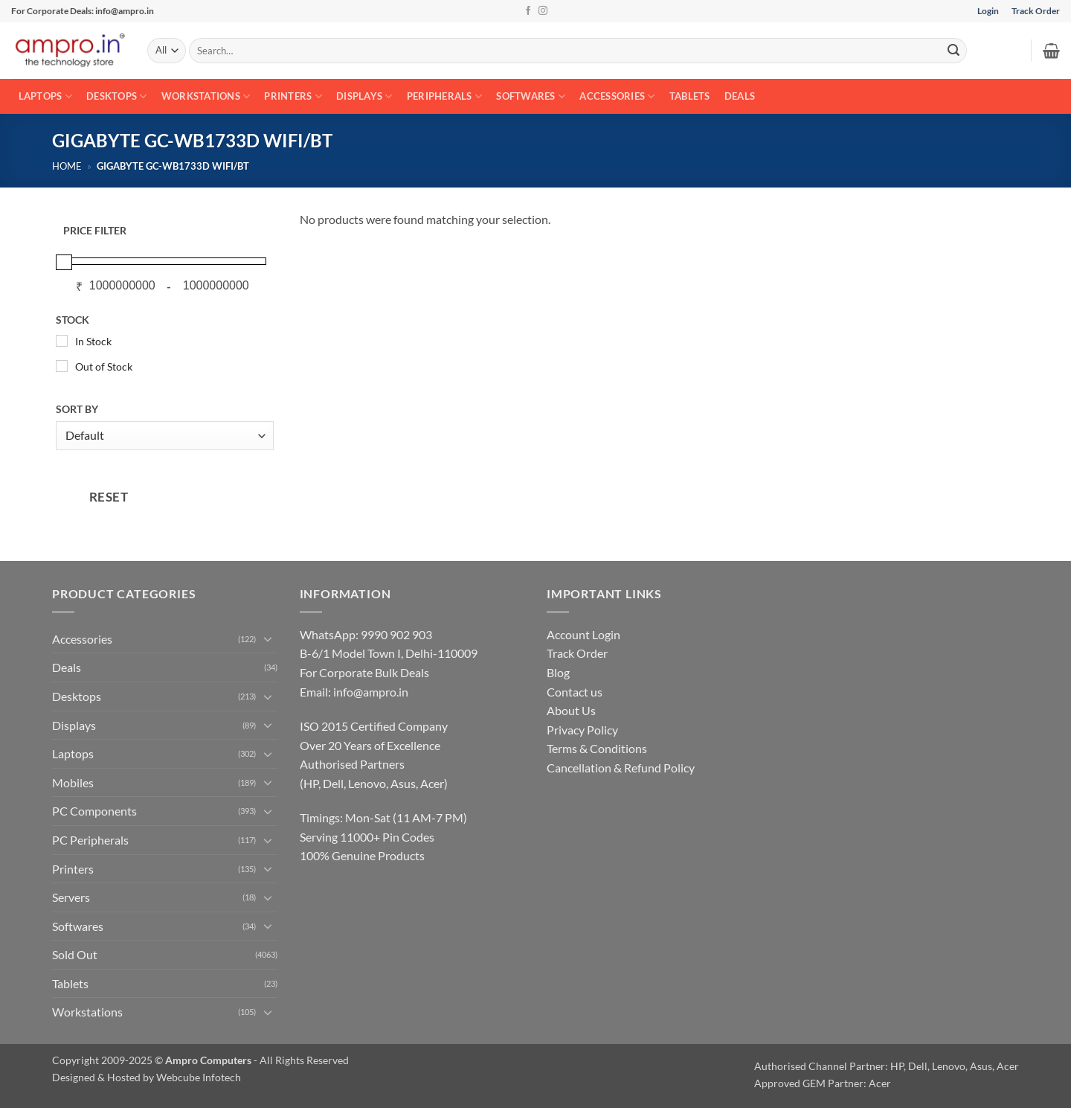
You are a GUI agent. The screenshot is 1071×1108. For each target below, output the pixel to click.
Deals (739, 96)
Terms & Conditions (597, 748)
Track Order (1036, 10)
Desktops (116, 96)
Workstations (206, 96)
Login (988, 10)
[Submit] (953, 50)
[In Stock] (62, 341)
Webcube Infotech (198, 1077)
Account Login (583, 634)
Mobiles (73, 782)
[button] (1051, 50)
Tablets (689, 96)
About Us (571, 710)
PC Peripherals (90, 840)
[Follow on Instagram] (542, 11)
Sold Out (74, 954)
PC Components (94, 811)
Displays (364, 96)
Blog (558, 672)
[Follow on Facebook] (528, 11)
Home (67, 166)
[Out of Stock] (62, 366)
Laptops (45, 96)
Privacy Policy (582, 730)
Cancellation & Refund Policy (621, 767)
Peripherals (444, 96)
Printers (293, 96)
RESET (109, 497)
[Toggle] (268, 638)
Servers (71, 897)
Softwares (530, 96)
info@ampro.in (370, 692)
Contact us (574, 692)
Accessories (616, 96)
